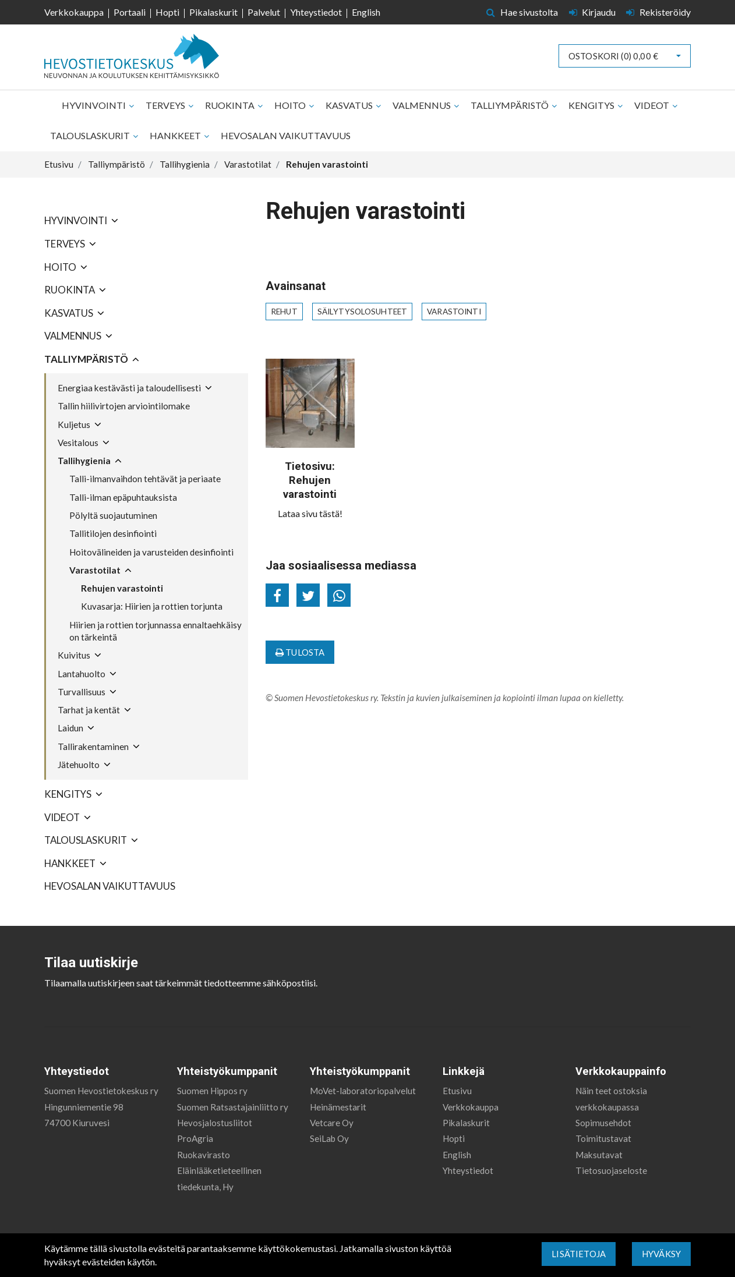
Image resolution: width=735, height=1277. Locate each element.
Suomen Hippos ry (212, 1090)
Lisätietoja (579, 1253)
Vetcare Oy (332, 1122)
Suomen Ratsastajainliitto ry (232, 1107)
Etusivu (457, 1090)
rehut (284, 311)
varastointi (454, 311)
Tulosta (299, 652)
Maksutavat (599, 1154)
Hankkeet (176, 135)
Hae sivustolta (522, 11)
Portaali (130, 11)
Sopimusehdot (603, 1122)
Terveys (166, 105)
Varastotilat (95, 570)
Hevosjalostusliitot (214, 1122)
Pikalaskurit (213, 11)
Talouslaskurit (91, 135)
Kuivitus (74, 655)
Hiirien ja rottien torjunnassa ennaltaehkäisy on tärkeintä (155, 631)
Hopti (167, 11)
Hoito (291, 105)
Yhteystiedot (316, 11)
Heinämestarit (338, 1107)
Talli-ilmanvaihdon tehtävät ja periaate (145, 478)
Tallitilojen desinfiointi (113, 533)
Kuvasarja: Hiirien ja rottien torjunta (151, 606)
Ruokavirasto (203, 1154)
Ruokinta (230, 105)
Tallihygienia (84, 460)
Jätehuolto (79, 764)
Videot (652, 105)
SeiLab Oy (329, 1138)
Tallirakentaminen (93, 746)
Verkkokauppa (74, 11)
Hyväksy (661, 1253)
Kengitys (592, 105)
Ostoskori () (613, 56)
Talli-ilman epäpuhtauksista (123, 497)
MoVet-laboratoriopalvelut (363, 1090)
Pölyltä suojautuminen (113, 515)
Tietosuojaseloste (611, 1170)
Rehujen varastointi (122, 588)
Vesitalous (78, 442)
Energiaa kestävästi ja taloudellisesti (129, 388)
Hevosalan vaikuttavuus (286, 135)
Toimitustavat (603, 1138)
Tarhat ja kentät (89, 710)
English (366, 11)
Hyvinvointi (95, 105)
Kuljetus (74, 424)
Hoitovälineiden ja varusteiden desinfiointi (151, 552)
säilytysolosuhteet (362, 311)
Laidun (70, 728)
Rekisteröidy (658, 11)
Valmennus (423, 105)
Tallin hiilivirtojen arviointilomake (124, 406)
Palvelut (264, 11)
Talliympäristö (510, 105)
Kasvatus (350, 105)
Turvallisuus (81, 692)
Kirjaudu (593, 11)
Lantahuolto (81, 673)
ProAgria (195, 1138)
